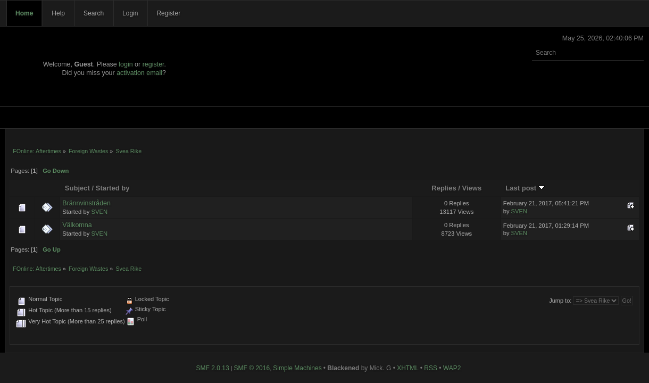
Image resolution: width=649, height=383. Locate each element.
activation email (139, 73)
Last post (525, 188)
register (153, 64)
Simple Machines (297, 368)
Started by (113, 188)
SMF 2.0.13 (212, 368)
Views (472, 188)
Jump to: (560, 300)
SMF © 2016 (252, 368)
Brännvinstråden (86, 203)
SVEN (99, 212)
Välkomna (76, 225)
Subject (77, 188)
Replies (443, 188)
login (125, 64)
